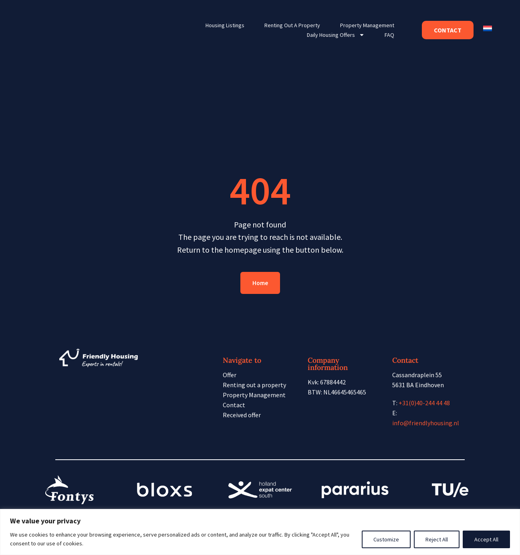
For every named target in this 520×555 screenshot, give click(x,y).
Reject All (436, 539)
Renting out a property (292, 25)
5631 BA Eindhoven (418, 385)
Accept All (486, 539)
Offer (229, 375)
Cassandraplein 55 (417, 375)
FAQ (389, 34)
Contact (234, 405)
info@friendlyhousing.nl (425, 423)
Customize (386, 539)
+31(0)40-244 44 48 (424, 403)
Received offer (242, 415)
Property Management (367, 25)
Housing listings (225, 25)
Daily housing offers (336, 35)
